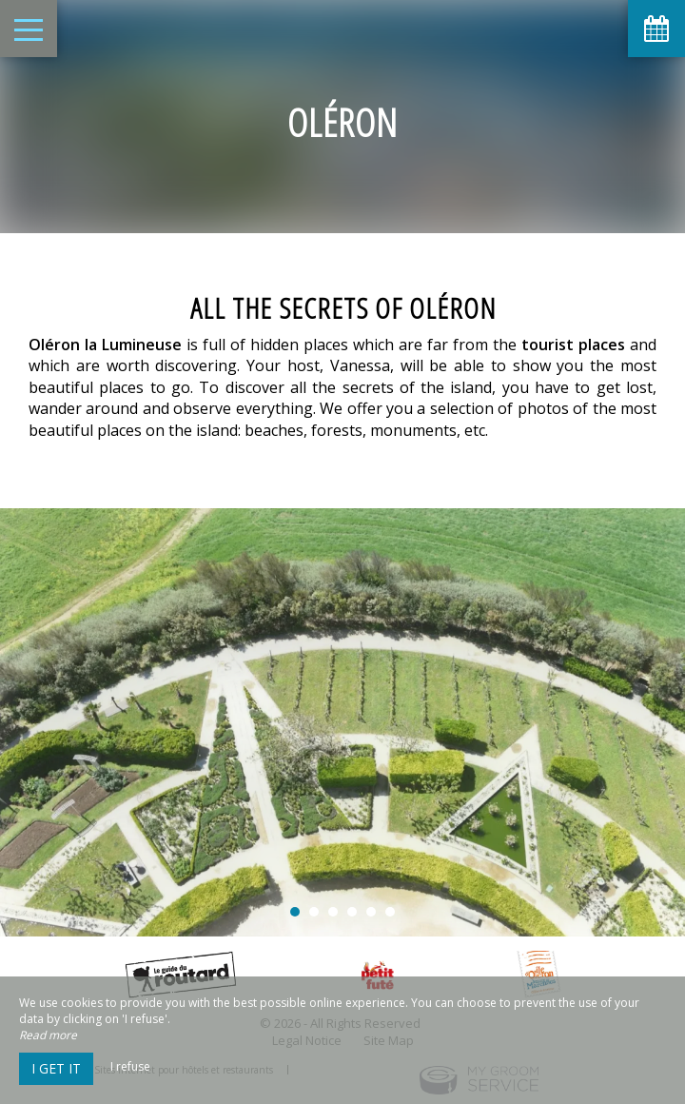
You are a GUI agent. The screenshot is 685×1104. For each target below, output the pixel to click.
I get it (56, 1068)
